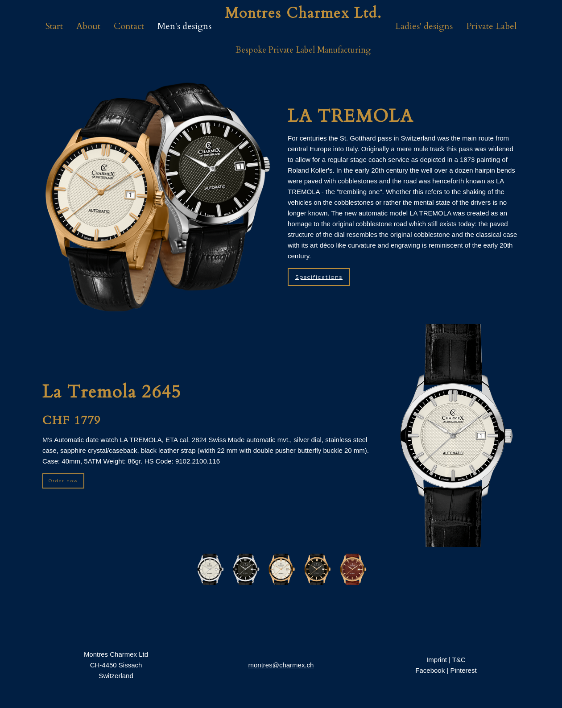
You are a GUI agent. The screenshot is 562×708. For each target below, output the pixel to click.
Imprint (436, 659)
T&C (459, 659)
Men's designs (184, 26)
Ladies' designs (424, 26)
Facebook (430, 670)
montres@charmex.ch (281, 665)
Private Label (491, 26)
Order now (63, 480)
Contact (129, 26)
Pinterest (463, 670)
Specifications (319, 276)
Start (54, 26)
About (88, 26)
